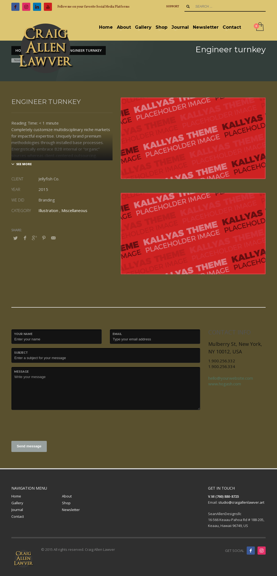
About (67, 496)
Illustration (48, 210)
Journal (17, 509)
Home (16, 496)
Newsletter (71, 509)
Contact (17, 516)
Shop (66, 502)
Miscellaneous (74, 210)
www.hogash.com (224, 383)
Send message (29, 446)
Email (117, 334)
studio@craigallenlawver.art (241, 502)
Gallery (17, 502)
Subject (21, 352)
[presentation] (52, 424)
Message (21, 371)
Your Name (23, 334)
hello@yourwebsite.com (230, 378)
